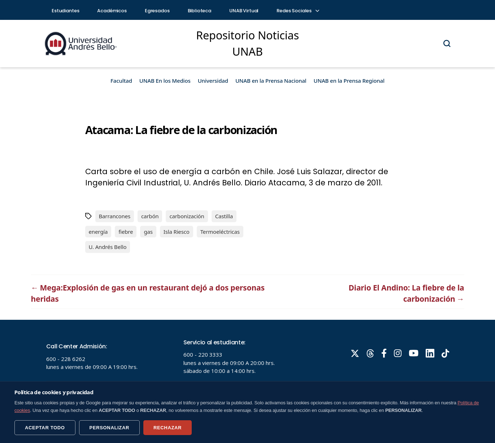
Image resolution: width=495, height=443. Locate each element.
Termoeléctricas (220, 231)
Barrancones (114, 216)
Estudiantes (65, 10)
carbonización (186, 216)
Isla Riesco (177, 231)
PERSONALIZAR (109, 427)
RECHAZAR (167, 427)
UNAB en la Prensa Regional (349, 80)
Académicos (112, 10)
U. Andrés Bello (108, 246)
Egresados (157, 10)
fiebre (125, 231)
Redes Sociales (297, 10)
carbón (150, 216)
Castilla (224, 216)
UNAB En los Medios (165, 80)
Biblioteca (200, 10)
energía (98, 231)
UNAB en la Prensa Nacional (271, 80)
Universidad (213, 80)
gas (148, 231)
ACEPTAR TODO (45, 427)
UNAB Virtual (244, 10)
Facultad (121, 80)
